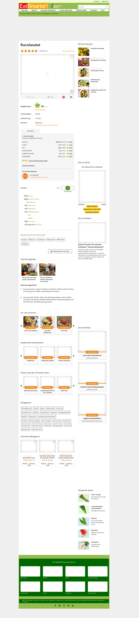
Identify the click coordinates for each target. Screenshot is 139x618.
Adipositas (32, 417)
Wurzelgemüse (26, 408)
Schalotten (32, 202)
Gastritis (54, 412)
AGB (47, 600)
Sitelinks (36, 600)
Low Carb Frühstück (30, 331)
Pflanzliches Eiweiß (47, 360)
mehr (71, 142)
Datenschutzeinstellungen (72, 600)
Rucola (30, 196)
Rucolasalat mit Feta (97, 71)
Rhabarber (94, 530)
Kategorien (25, 602)
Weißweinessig (33, 212)
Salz (29, 215)
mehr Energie (46, 421)
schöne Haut (57, 421)
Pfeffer (30, 218)
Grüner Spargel (96, 494)
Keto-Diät (64, 331)
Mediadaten (101, 600)
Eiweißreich (30, 360)
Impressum (52, 600)
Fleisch (36, 408)
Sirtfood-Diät (26, 425)
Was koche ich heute (30, 391)
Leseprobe (81, 204)
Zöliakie (24, 417)
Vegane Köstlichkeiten (92, 418)
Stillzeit (35, 412)
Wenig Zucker (58, 425)
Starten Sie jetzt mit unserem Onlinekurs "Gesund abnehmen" (92, 235)
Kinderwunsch (26, 412)
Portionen (67, 191)
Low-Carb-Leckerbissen (92, 355)
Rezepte (34, 10)
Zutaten (23, 188)
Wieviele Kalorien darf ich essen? (46, 125)
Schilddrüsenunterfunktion (46, 417)
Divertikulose (45, 412)
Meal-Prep (64, 391)
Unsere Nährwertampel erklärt (38, 161)
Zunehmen (66, 421)
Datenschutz (59, 600)
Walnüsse (38, 225)
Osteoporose (26, 429)
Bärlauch (94, 518)
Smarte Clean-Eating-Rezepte (92, 387)
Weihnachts (50, 408)
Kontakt (42, 600)
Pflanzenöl (31, 209)
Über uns (24, 600)
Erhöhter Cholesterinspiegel (30, 421)
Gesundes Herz (37, 429)
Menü (42, 408)
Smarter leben (81, 10)
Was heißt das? (40, 110)
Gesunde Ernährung (48, 10)
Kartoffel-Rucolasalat (97, 48)
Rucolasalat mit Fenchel (98, 60)
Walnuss (32, 240)
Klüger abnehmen (65, 10)
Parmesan (31, 221)
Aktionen (93, 10)
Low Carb (60, 408)
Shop (103, 10)
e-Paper (103, 204)
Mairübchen (95, 542)
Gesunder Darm (37, 425)
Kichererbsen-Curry (29, 458)
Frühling (24, 10)
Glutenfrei (48, 425)
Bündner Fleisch (33, 199)
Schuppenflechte (64, 412)
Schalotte (25, 244)
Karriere (30, 600)
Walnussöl (31, 205)
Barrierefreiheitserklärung (88, 600)
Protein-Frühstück (64, 360)
